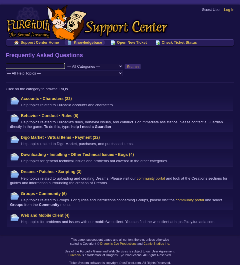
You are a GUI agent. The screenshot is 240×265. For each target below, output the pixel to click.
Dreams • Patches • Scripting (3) (51, 171)
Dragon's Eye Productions (118, 243)
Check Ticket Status (179, 42)
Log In (229, 9)
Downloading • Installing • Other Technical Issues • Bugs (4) (77, 154)
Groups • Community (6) (44, 193)
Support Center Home (40, 42)
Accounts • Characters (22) (46, 98)
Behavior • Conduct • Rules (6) (49, 115)
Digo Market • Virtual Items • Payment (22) (60, 137)
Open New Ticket (132, 42)
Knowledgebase (88, 42)
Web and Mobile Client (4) (45, 215)
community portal (151, 178)
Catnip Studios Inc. (156, 243)
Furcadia (75, 255)
